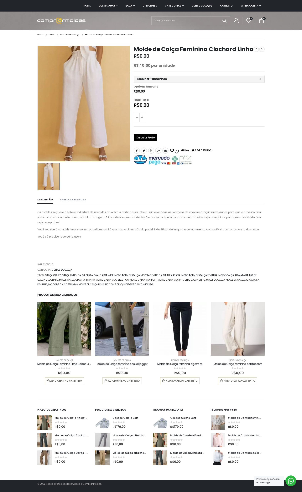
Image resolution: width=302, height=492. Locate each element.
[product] (64, 329)
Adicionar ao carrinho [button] (66, 380)
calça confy (53, 275)
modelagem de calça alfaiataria (160, 275)
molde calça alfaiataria (233, 275)
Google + (158, 151)
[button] (199, 79)
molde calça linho (194, 279)
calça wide (106, 275)
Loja (129, 5)
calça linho (69, 275)
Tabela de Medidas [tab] (73, 199)
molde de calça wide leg (138, 284)
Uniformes (150, 5)
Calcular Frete (145, 137)
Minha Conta (249, 5)
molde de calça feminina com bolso (100, 284)
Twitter (144, 151)
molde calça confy (170, 279)
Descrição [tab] (45, 199)
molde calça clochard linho (77, 279)
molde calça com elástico (112, 279)
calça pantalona (88, 275)
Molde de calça (215, 279)
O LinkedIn (151, 151)
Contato (226, 5)
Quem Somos (107, 5)
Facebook (137, 151)
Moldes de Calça (62, 269)
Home (87, 5)
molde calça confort (143, 279)
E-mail (165, 151)
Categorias (173, 5)
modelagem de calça (127, 275)
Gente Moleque (202, 5)
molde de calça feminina (63, 284)
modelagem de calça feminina (199, 275)
